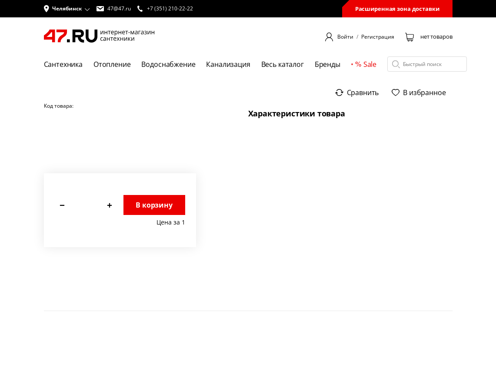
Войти (345, 36)
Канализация (228, 64)
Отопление (112, 64)
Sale (365, 64)
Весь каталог (282, 64)
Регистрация (377, 36)
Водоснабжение (168, 64)
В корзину (154, 205)
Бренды (327, 64)
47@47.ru (114, 8)
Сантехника (63, 64)
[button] (67, 8)
